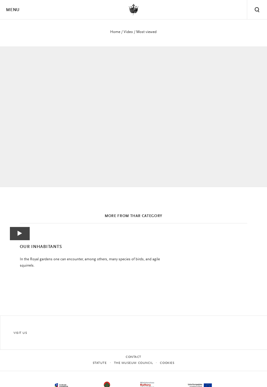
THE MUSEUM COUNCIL (133, 363)
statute (100, 363)
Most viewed (146, 32)
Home (115, 32)
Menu (12, 10)
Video (128, 32)
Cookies (167, 363)
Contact (133, 357)
